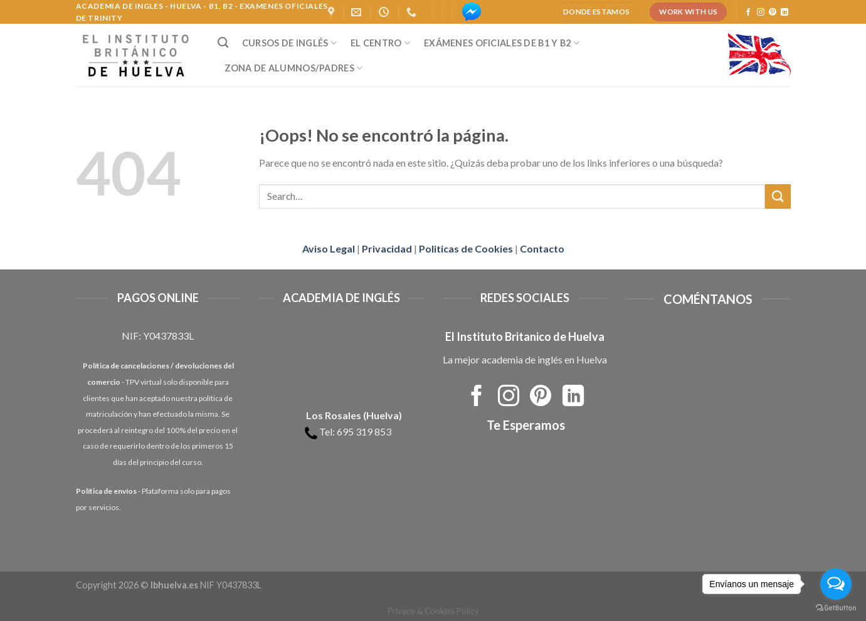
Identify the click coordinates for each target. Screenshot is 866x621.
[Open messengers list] (836, 584)
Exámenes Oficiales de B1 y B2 (501, 43)
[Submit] (777, 196)
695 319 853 (364, 431)
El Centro (380, 43)
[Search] (223, 43)
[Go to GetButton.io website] (836, 608)
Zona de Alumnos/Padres (293, 68)
